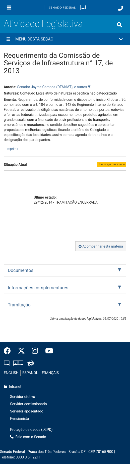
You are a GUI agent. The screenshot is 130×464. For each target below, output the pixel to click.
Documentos (20, 270)
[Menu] (9, 8)
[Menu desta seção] (8, 39)
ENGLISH (11, 373)
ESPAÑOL (30, 373)
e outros (81, 87)
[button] (65, 39)
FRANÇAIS (50, 373)
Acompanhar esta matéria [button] (101, 246)
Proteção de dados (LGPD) (31, 430)
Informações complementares (38, 287)
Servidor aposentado (26, 411)
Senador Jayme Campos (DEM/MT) (45, 87)
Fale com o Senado (28, 437)
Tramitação (19, 304)
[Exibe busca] (119, 25)
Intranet (12, 387)
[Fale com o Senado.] (120, 8)
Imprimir (12, 149)
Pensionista (19, 418)
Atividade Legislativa (43, 23)
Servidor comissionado (28, 404)
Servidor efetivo (22, 397)
